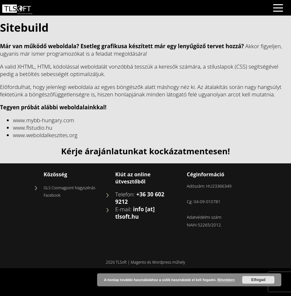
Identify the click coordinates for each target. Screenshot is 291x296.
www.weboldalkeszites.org (45, 135)
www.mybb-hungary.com (43, 120)
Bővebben (226, 280)
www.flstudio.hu (32, 127)
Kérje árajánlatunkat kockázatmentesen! (145, 151)
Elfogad (258, 280)
